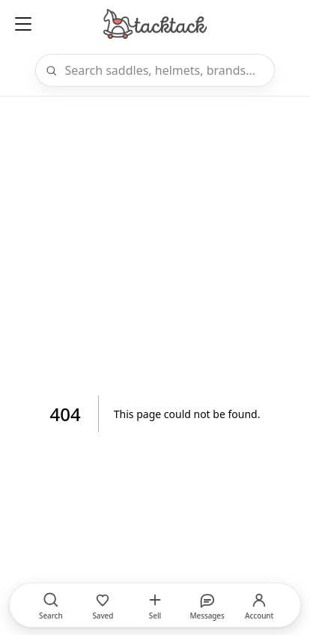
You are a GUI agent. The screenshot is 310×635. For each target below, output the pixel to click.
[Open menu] (23, 24)
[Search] (164, 70)
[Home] (155, 24)
